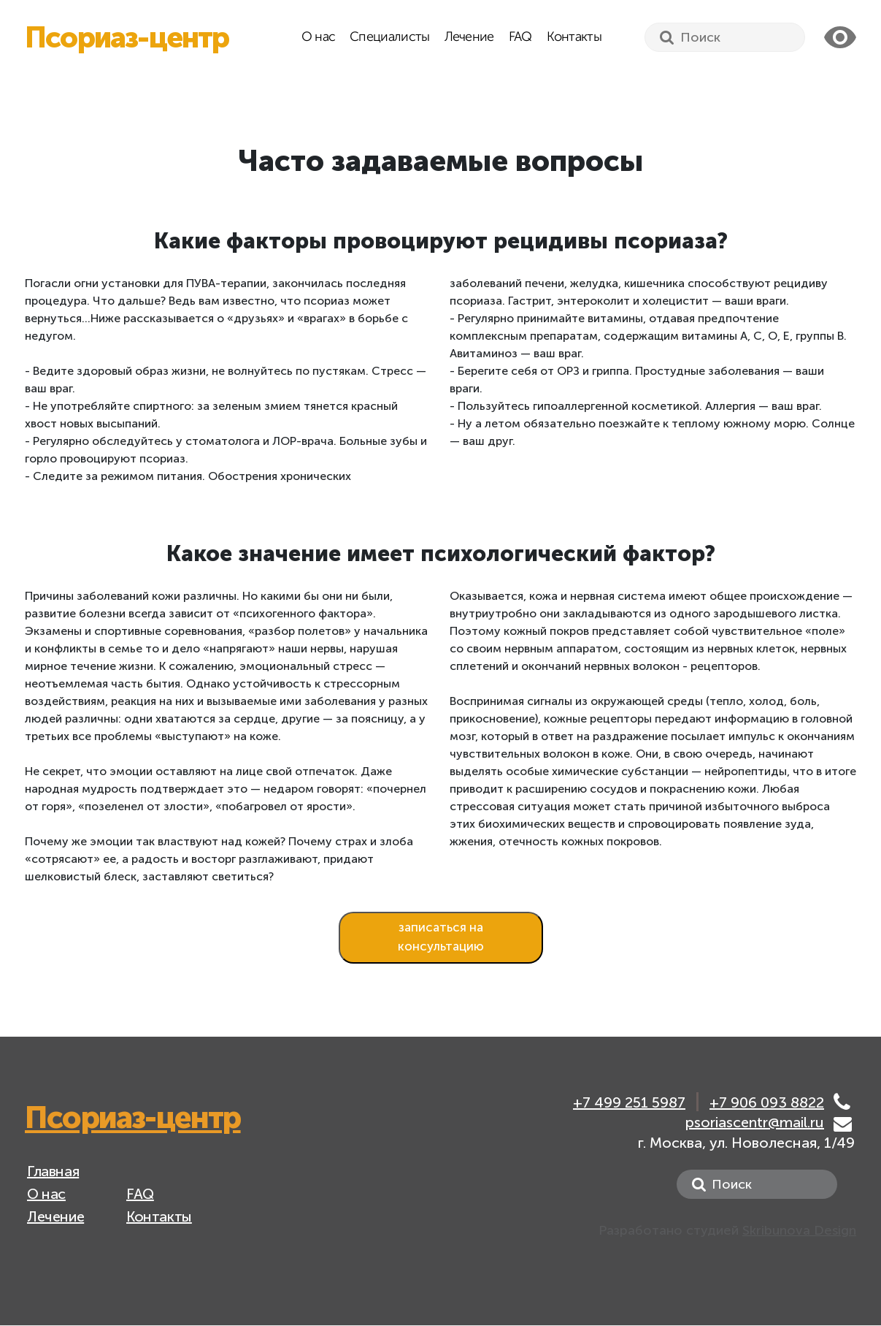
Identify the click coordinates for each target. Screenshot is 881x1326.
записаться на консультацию (441, 936)
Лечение (469, 37)
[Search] (725, 37)
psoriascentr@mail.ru (754, 1122)
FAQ (520, 37)
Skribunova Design (799, 1230)
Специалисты (389, 37)
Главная (53, 1171)
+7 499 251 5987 (629, 1103)
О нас (318, 37)
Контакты (574, 37)
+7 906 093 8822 (766, 1103)
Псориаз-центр (127, 37)
